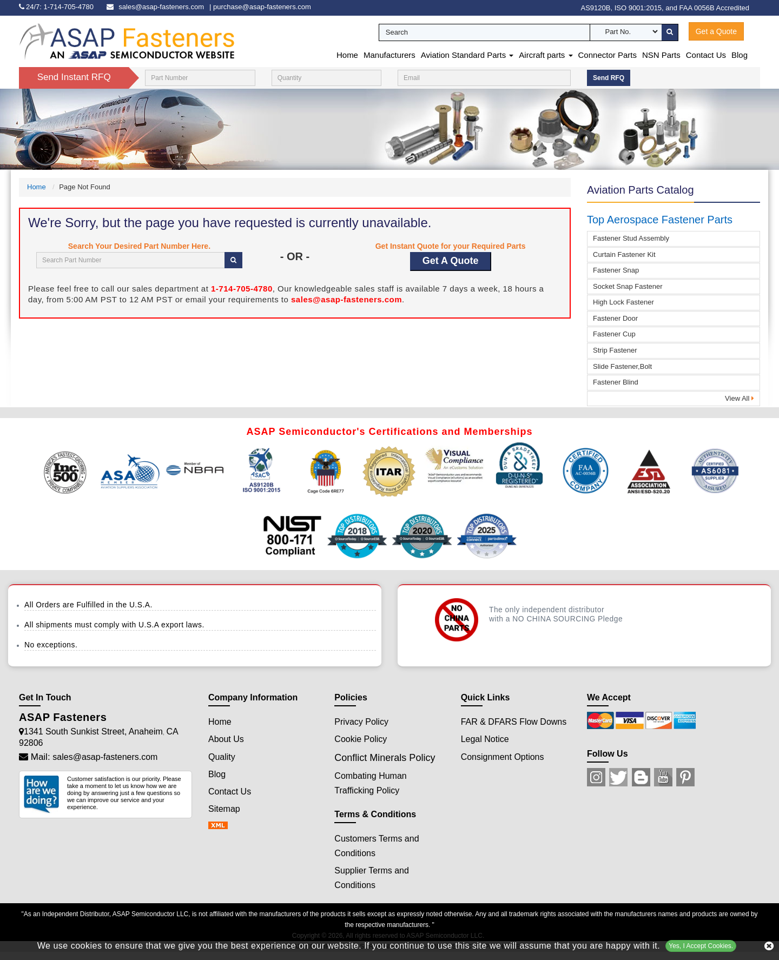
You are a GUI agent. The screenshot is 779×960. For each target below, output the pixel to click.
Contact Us (706, 54)
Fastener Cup (614, 334)
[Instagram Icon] (596, 777)
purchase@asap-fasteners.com (262, 7)
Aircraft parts (545, 54)
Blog (739, 54)
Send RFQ (608, 78)
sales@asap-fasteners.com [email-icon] (161, 7)
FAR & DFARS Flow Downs (514, 721)
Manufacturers (389, 54)
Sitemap (224, 808)
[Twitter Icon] (618, 777)
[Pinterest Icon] (685, 777)
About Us (226, 739)
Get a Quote (716, 31)
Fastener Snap (616, 270)
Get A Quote (450, 260)
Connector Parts (607, 54)
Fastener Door (615, 318)
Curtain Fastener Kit (624, 254)
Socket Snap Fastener (628, 286)
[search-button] (670, 32)
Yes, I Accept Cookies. (701, 946)
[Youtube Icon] (663, 777)
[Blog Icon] (641, 777)
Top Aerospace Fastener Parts (659, 220)
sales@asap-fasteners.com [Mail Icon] (104, 757)
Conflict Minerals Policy (384, 757)
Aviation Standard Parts (467, 54)
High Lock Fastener (623, 302)
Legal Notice (485, 739)
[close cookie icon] (769, 946)
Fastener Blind (615, 382)
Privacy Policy (361, 721)
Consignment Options (502, 757)
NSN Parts (661, 54)
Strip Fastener (615, 350)
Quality (221, 757)
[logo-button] (127, 41)
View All (739, 398)
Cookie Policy (360, 739)
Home (347, 54)
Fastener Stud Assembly (631, 238)
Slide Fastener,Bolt (622, 366)
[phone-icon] (59, 7)
